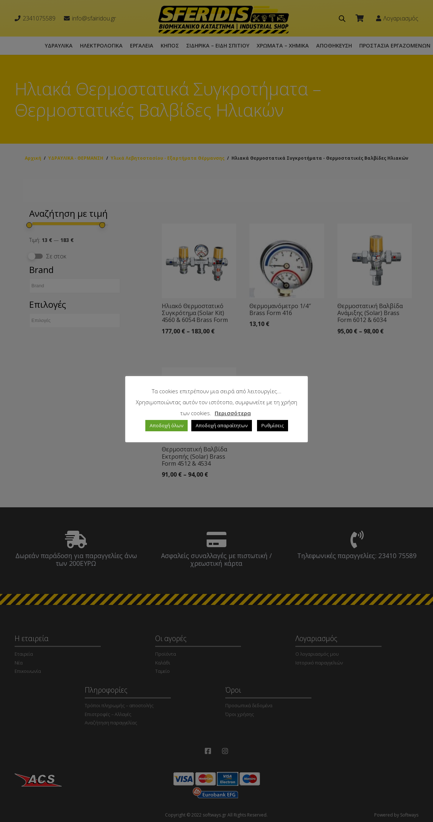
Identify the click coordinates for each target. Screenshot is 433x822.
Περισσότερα (233, 413)
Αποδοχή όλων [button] (166, 425)
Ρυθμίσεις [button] (272, 425)
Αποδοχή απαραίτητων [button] (222, 425)
